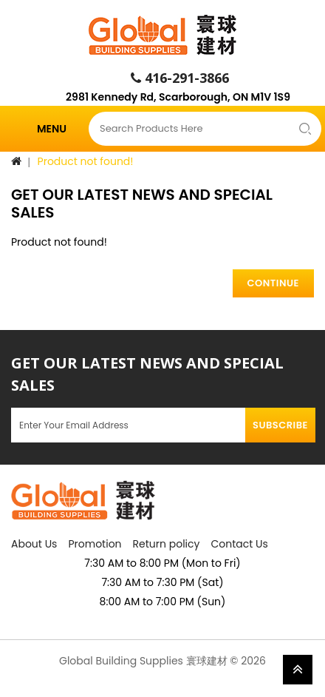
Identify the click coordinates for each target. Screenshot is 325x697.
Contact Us (239, 543)
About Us (34, 543)
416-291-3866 (180, 78)
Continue (273, 283)
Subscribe (280, 425)
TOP (297, 669)
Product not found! (86, 161)
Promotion (94, 543)
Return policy (166, 543)
